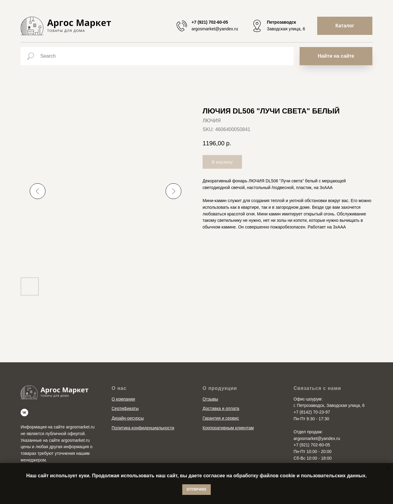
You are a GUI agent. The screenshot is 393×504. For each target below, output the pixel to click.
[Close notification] (388, 468)
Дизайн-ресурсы (128, 418)
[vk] (24, 412)
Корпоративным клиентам (228, 427)
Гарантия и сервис (221, 418)
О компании (123, 399)
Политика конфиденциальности (143, 427)
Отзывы (210, 399)
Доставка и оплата (221, 408)
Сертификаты (125, 408)
